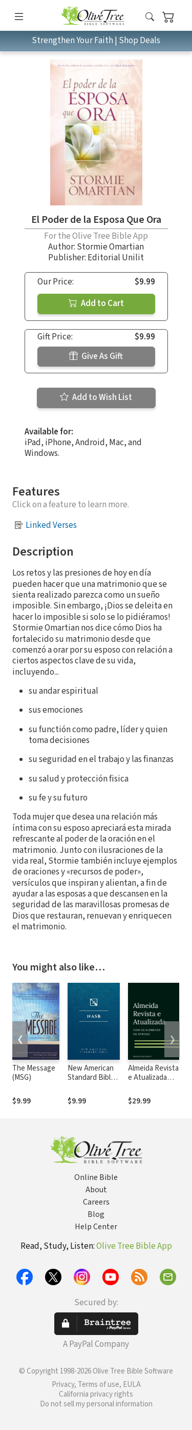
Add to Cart (96, 303)
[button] (149, 17)
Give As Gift (96, 356)
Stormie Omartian (110, 247)
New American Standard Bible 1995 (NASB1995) (91, 1083)
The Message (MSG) (33, 1073)
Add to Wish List (96, 397)
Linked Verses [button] (51, 525)
